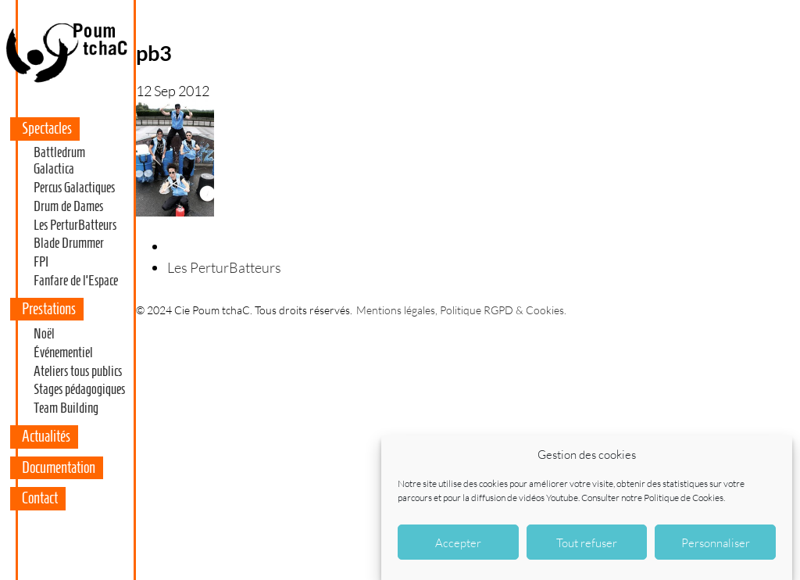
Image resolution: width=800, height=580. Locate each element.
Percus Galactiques (74, 187)
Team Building (66, 408)
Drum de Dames (68, 206)
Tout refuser (586, 542)
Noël (44, 334)
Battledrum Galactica (59, 161)
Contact (40, 498)
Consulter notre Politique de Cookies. (653, 497)
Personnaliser (715, 542)
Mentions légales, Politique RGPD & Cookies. (461, 310)
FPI (41, 262)
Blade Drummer (69, 243)
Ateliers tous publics (78, 371)
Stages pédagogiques (79, 389)
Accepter (458, 542)
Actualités (46, 436)
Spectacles (47, 128)
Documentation (58, 467)
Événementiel (63, 352)
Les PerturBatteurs (75, 225)
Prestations (49, 308)
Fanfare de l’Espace (76, 280)
